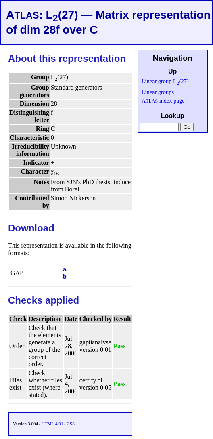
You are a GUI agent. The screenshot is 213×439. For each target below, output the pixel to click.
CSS (71, 423)
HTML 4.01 (52, 423)
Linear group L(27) (165, 81)
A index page (163, 100)
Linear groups (158, 92)
